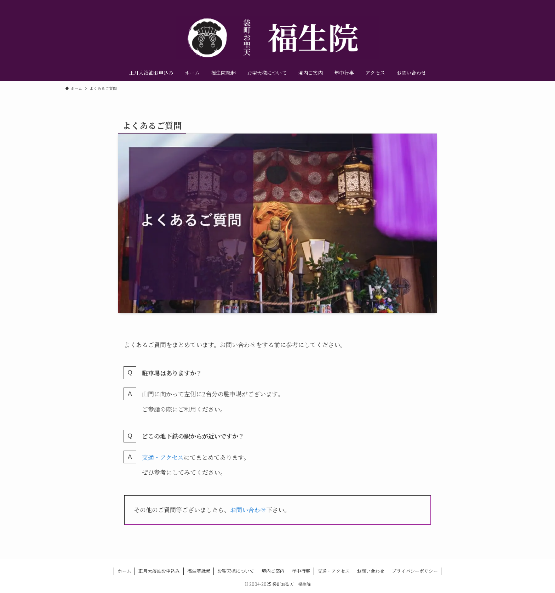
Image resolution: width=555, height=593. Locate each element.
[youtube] (476, 4)
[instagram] (466, 4)
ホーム (124, 570)
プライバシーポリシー (415, 570)
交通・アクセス (163, 457)
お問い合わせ (248, 509)
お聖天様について (235, 570)
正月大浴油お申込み (159, 570)
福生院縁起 (198, 570)
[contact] (485, 4)
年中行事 (301, 570)
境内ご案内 (273, 570)
